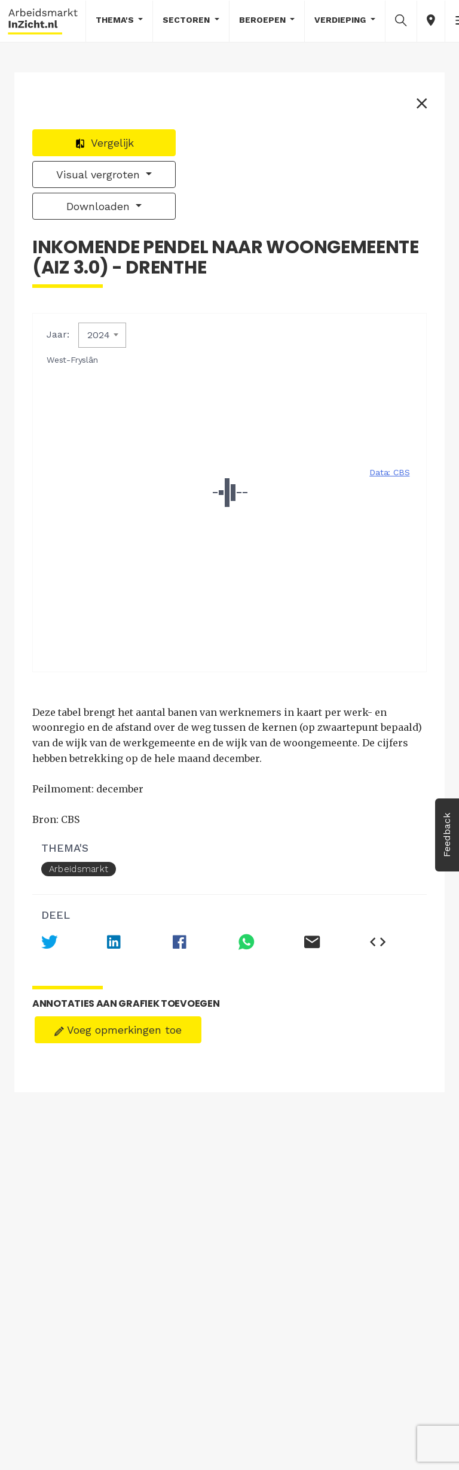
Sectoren (187, 20)
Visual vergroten (99, 174)
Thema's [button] (116, 20)
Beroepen (263, 20)
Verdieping (341, 20)
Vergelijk (104, 142)
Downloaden (99, 206)
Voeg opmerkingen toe (118, 1029)
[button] (401, 20)
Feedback (446, 835)
